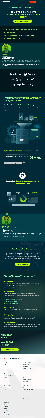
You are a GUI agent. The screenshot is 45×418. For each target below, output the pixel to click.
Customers (6, 366)
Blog (24, 387)
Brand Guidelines (7, 373)
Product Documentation (8, 393)
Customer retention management (12, 303)
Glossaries (25, 396)
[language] (40, 2)
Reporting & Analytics (27, 379)
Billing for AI (25, 366)
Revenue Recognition (27, 377)
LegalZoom (6, 406)
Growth (24, 375)
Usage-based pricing (27, 368)
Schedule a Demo (10, 349)
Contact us (6, 377)
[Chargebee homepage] (6, 1)
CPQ (24, 370)
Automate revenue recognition (11, 301)
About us (5, 364)
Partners (5, 368)
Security (5, 387)
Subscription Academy (27, 398)
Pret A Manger (6, 414)
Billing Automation (26, 364)
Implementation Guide (22, 264)
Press (5, 371)
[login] (38, 2)
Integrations (25, 381)
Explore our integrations (10, 287)
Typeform (6, 408)
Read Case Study (5, 239)
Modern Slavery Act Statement (9, 375)
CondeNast (6, 410)
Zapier (5, 404)
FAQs (5, 389)
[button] (20, 358)
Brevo (5, 412)
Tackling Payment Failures (28, 389)
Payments (25, 373)
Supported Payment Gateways (9, 396)
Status (5, 391)
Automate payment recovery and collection (14, 299)
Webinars (25, 393)
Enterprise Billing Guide (27, 391)
